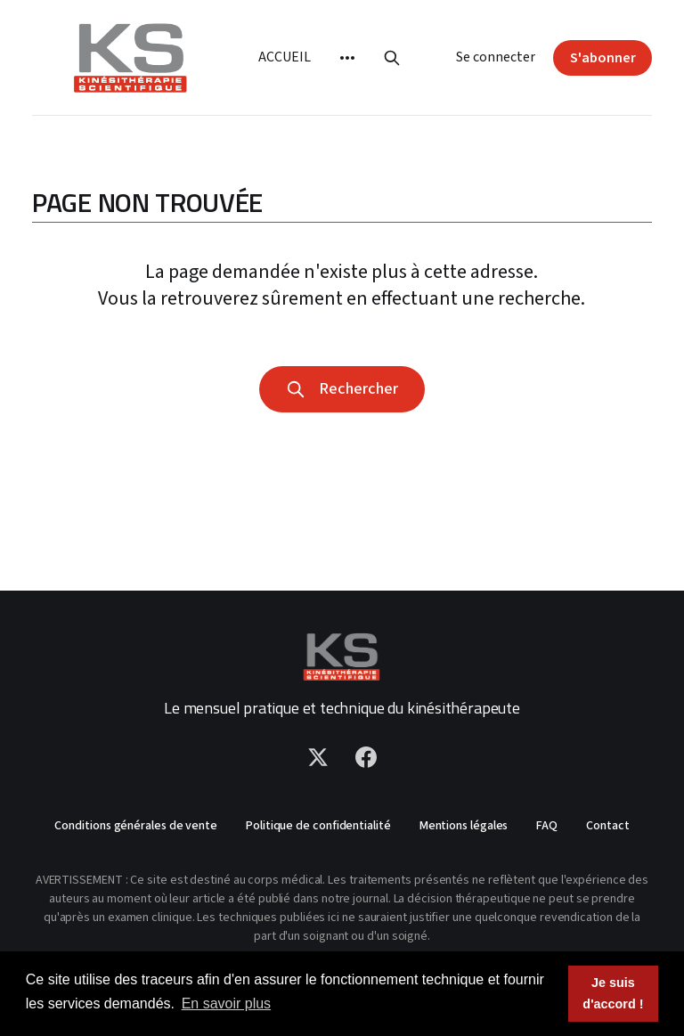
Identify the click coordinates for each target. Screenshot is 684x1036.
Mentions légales (464, 826)
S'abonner (603, 58)
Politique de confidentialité (318, 826)
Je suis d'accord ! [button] (612, 993)
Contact (607, 826)
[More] (347, 58)
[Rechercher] (392, 58)
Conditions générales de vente (135, 826)
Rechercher (342, 389)
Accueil (284, 57)
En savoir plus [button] (227, 1003)
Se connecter (495, 57)
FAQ (547, 826)
